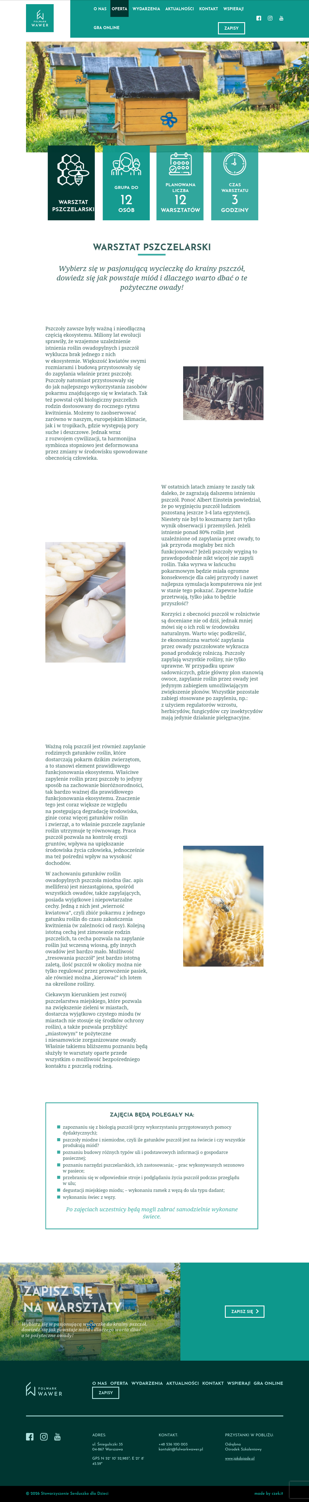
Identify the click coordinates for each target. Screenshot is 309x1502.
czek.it (277, 1494)
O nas (100, 9)
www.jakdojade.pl (240, 1459)
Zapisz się (242, 1312)
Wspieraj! (233, 9)
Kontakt (208, 9)
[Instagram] (270, 19)
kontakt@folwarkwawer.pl (181, 1449)
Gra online (107, 28)
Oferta (119, 9)
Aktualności (179, 9)
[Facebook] (258, 19)
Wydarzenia (146, 9)
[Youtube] (281, 19)
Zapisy (231, 29)
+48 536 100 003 (173, 1444)
